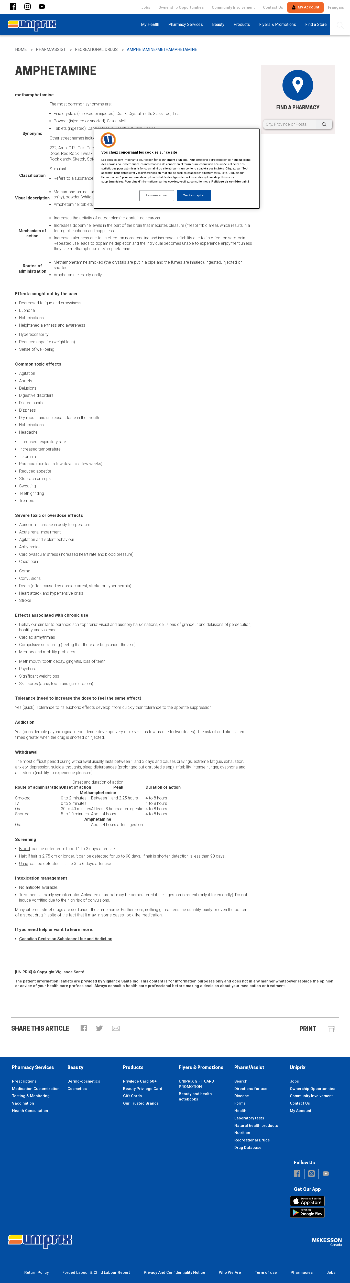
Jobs (145, 7)
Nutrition (242, 1132)
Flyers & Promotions (201, 1067)
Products (133, 1067)
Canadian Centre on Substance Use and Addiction (65, 938)
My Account (305, 7)
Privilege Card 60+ (140, 1081)
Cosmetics (77, 1088)
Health (240, 1110)
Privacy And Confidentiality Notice (174, 1272)
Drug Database (247, 1147)
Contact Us (273, 7)
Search (240, 1081)
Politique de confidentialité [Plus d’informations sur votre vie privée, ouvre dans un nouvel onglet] (230, 181)
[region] (177, 168)
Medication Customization (36, 1088)
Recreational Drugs (252, 1140)
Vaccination (23, 1103)
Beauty (75, 1067)
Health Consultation (30, 1110)
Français (336, 7)
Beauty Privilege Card (142, 1088)
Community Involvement (233, 7)
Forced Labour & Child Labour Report (96, 1272)
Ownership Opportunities (181, 7)
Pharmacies (302, 1272)
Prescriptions (24, 1081)
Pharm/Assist (249, 1067)
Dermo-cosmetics (84, 1081)
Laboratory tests (249, 1118)
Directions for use (250, 1088)
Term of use (266, 1272)
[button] (13, 7)
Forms (240, 1103)
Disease (241, 1096)
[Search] (324, 124)
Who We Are (230, 1272)
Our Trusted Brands (141, 1103)
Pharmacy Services (33, 1067)
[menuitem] (151, 24)
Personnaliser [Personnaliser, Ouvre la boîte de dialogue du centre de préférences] (157, 195)
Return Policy (36, 1272)
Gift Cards (132, 1096)
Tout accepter (194, 195)
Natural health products (256, 1125)
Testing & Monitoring (31, 1096)
